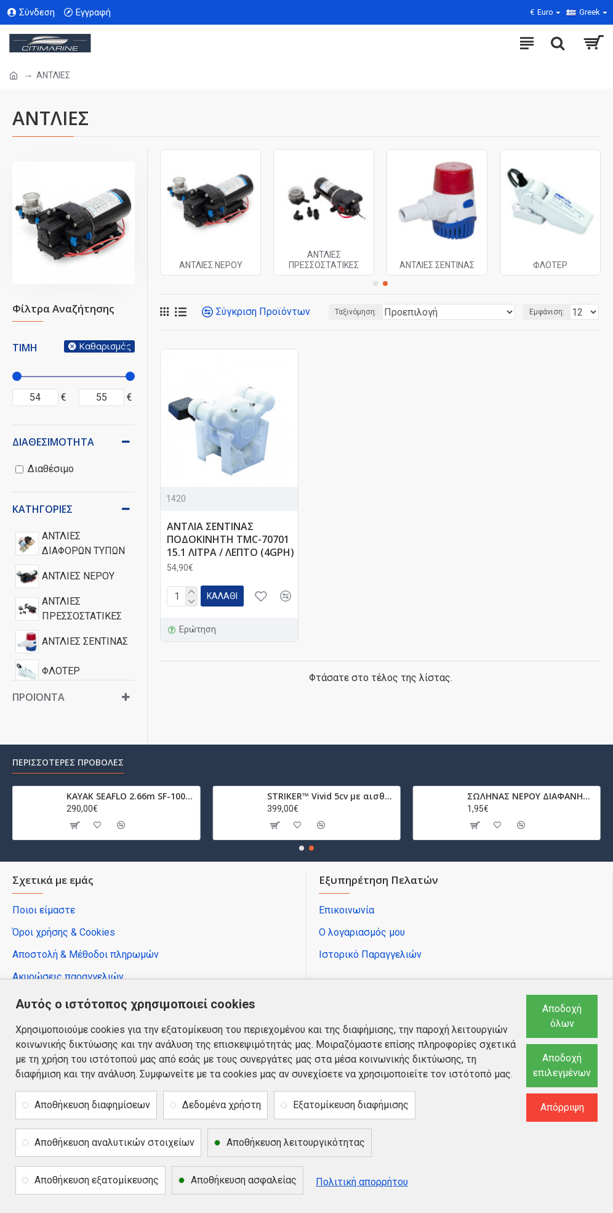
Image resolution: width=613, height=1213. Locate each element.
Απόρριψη (562, 1107)
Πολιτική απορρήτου (362, 1182)
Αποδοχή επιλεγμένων (562, 1065)
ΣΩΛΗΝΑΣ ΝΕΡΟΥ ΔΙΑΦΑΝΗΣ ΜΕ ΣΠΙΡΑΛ (531, 796)
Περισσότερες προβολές (68, 762)
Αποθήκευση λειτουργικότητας (295, 1142)
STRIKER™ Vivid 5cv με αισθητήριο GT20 (331, 796)
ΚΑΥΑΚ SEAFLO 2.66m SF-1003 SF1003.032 (130, 796)
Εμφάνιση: (546, 312)
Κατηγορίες (42, 509)
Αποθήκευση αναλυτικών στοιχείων (114, 1142)
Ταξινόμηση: (356, 312)
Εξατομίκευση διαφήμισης (351, 1105)
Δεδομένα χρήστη (221, 1105)
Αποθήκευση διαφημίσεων (92, 1105)
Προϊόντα (38, 697)
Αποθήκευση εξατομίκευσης (96, 1180)
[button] (375, 283)
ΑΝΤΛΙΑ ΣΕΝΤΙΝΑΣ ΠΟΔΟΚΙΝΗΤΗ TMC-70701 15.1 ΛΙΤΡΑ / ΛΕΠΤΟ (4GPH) (230, 539)
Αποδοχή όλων (562, 1016)
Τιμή (25, 347)
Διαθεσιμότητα (53, 442)
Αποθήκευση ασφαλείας (244, 1180)
